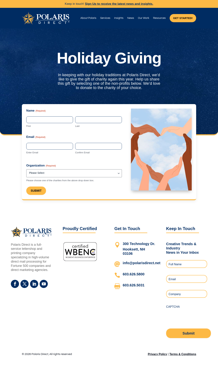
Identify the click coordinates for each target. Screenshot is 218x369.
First (28, 126)
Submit (36, 190)
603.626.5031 (133, 285)
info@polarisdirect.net (141, 263)
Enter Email (32, 152)
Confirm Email (82, 152)
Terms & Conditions (182, 354)
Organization (41, 165)
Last (77, 126)
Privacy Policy (157, 354)
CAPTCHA (173, 306)
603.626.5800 (133, 274)
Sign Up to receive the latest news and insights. (119, 4)
